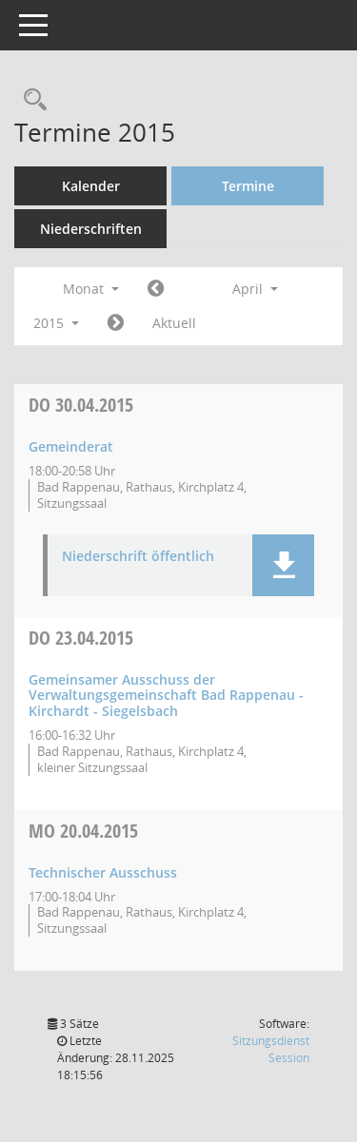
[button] (283, 565)
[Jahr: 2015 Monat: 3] (155, 289)
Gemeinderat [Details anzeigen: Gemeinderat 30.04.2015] (71, 446)
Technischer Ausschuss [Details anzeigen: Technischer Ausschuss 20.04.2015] (103, 872)
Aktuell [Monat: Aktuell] (174, 323)
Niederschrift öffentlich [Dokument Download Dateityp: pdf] (138, 557)
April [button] (255, 289)
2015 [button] (56, 323)
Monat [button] (91, 289)
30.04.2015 (81, 404)
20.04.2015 (83, 830)
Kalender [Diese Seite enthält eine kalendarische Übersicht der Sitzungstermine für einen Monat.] (91, 186)
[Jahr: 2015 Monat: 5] (115, 323)
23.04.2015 (81, 637)
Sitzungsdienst (270, 1049)
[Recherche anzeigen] (30, 100)
